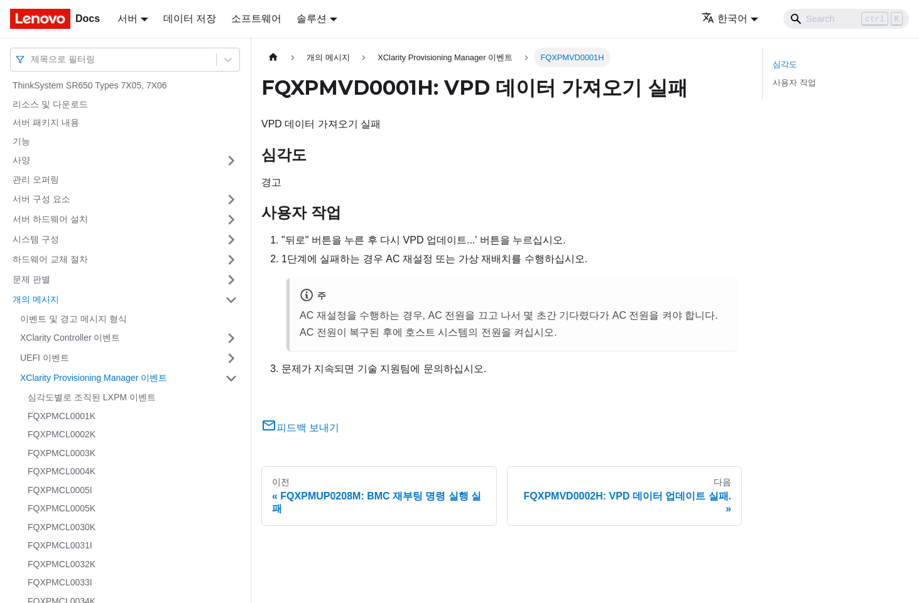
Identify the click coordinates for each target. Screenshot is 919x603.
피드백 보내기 (300, 427)
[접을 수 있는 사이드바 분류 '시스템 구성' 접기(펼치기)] (231, 240)
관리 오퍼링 (36, 179)
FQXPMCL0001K (61, 416)
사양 (21, 160)
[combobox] (32, 59)
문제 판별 (31, 279)
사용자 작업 (794, 82)
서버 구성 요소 (41, 199)
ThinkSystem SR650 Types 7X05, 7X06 (90, 85)
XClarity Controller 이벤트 (70, 338)
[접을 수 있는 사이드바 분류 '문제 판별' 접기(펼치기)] (231, 280)
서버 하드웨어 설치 (50, 219)
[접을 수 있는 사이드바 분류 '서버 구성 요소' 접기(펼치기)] (231, 199)
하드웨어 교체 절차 (50, 259)
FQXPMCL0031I (60, 545)
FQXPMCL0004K (61, 471)
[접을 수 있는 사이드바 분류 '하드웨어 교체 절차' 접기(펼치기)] (231, 260)
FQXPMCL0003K (61, 453)
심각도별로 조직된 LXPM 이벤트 (92, 397)
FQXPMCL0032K (61, 564)
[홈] (273, 57)
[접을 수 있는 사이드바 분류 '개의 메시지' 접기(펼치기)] (231, 300)
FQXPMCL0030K (61, 527)
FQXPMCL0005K (61, 508)
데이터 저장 (189, 18)
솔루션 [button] (311, 18)
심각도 (785, 64)
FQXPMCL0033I (60, 582)
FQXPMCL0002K (61, 434)
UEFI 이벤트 (44, 358)
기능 (21, 141)
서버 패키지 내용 (46, 122)
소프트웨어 (256, 18)
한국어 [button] (725, 18)
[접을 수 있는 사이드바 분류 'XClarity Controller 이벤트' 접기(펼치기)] (231, 338)
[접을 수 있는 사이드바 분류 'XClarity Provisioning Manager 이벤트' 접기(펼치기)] (231, 378)
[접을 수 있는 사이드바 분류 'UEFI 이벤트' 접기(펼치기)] (231, 358)
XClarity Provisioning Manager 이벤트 (93, 378)
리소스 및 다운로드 (50, 104)
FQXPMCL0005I (60, 490)
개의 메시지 (36, 299)
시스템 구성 (36, 239)
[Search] (846, 19)
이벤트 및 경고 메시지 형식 (73, 319)
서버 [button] (127, 18)
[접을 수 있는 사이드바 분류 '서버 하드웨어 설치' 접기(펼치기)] (231, 220)
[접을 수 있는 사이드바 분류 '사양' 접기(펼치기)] (231, 161)
